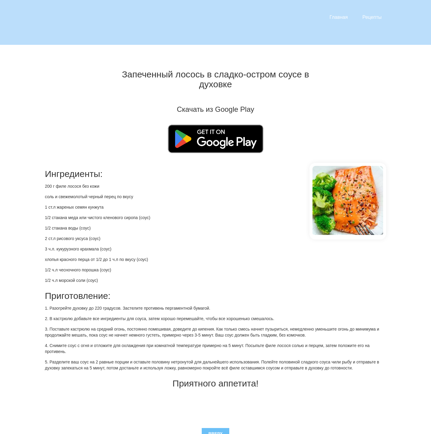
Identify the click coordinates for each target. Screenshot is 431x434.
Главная (339, 17)
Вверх (215, 404)
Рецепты (372, 17)
